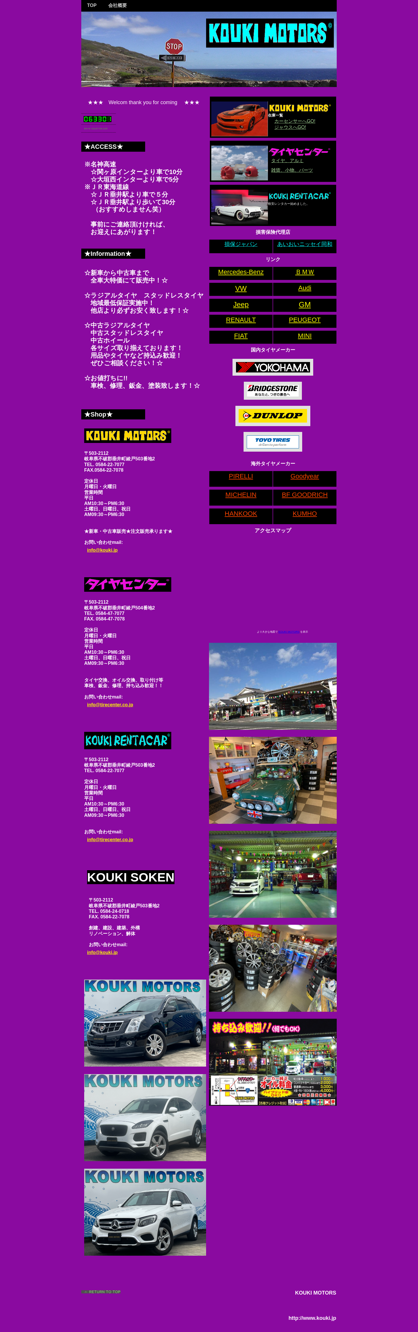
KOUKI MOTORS (288, 631)
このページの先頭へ (101, 1292)
